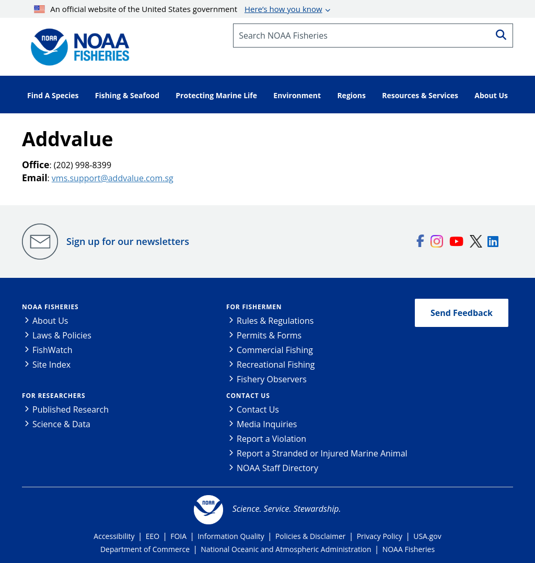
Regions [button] (351, 95)
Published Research (70, 409)
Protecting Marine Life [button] (216, 95)
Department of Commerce (145, 549)
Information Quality (230, 536)
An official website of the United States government (178, 9)
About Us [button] (491, 95)
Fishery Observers (272, 379)
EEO (152, 536)
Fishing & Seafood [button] (127, 95)
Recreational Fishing (276, 364)
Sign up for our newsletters (127, 241)
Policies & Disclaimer (310, 536)
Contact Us (248, 395)
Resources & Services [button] (420, 95)
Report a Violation (271, 438)
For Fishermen (254, 306)
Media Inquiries (267, 424)
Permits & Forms (269, 335)
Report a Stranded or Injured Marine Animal (322, 453)
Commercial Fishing (275, 350)
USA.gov (427, 536)
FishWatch (52, 350)
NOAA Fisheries (50, 306)
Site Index (51, 364)
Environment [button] (297, 95)
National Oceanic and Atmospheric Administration (286, 549)
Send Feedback (462, 313)
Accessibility (114, 536)
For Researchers (53, 395)
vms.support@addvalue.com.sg (112, 178)
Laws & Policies (61, 335)
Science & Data (61, 424)
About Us (50, 320)
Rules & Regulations (275, 320)
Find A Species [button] (53, 95)
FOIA (178, 536)
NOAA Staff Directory (277, 468)
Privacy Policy (379, 536)
